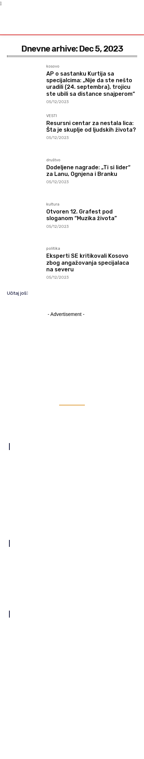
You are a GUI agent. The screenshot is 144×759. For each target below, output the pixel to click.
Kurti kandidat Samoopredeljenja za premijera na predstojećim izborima (69, 670)
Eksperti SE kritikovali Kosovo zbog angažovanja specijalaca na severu (87, 262)
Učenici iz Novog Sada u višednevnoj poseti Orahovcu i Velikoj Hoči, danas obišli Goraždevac (69, 628)
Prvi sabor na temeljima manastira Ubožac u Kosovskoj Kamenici (63, 649)
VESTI (51, 116)
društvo (53, 160)
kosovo (52, 66)
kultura (52, 204)
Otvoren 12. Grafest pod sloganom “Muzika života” (81, 215)
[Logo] (24, 20)
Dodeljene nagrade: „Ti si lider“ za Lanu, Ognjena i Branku (88, 170)
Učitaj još (17, 293)
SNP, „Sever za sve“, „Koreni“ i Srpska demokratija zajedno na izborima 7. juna (68, 691)
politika (53, 249)
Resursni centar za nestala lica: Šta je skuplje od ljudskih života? (91, 126)
